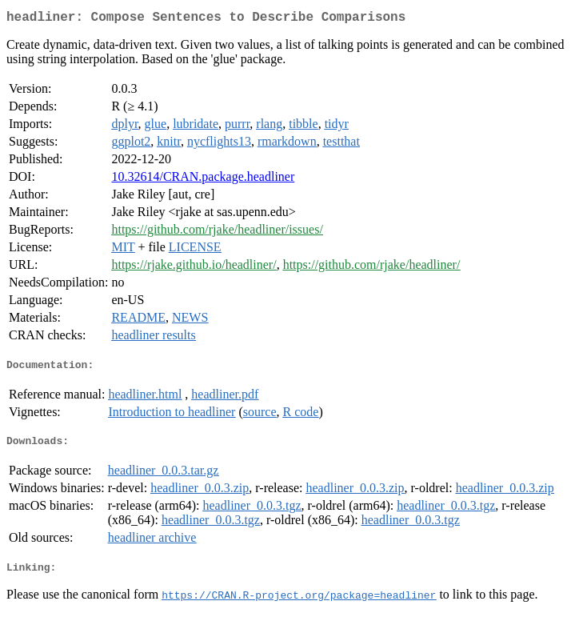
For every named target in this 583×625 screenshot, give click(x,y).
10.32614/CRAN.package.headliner (202, 179)
